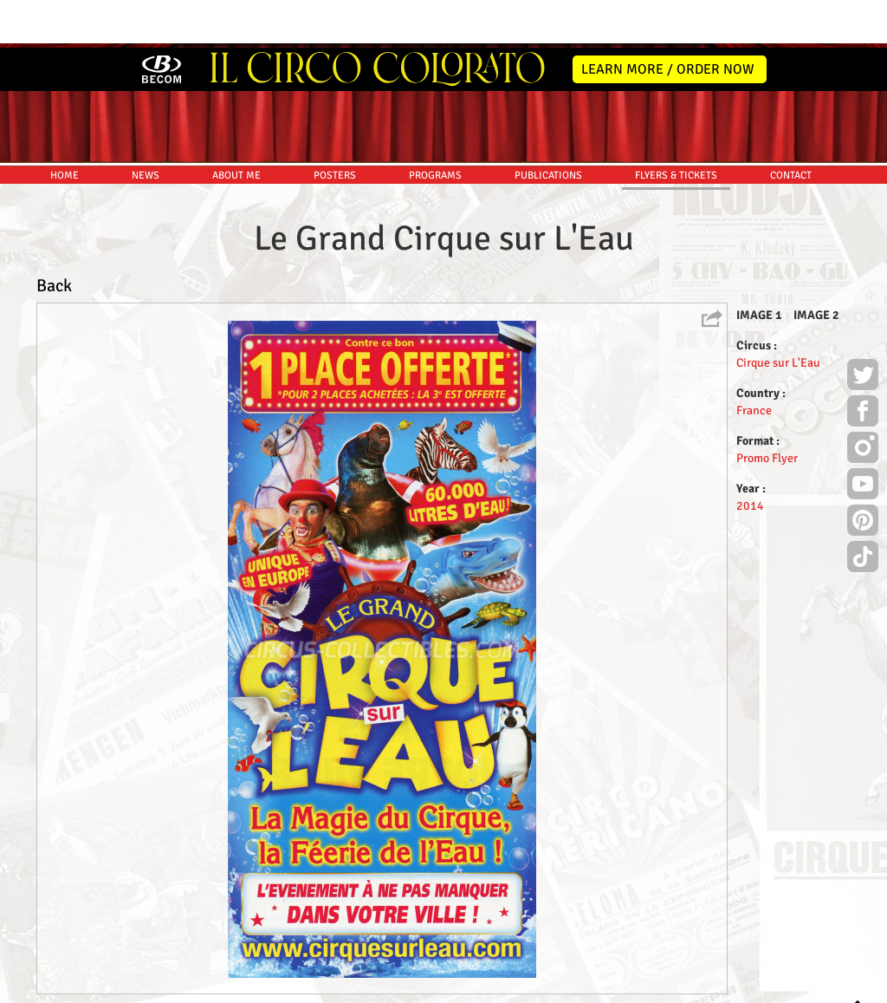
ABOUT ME (236, 127)
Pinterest (862, 475)
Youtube (862, 438)
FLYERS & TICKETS (676, 127)
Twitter (862, 329)
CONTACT (791, 127)
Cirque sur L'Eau (778, 315)
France (754, 362)
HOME (64, 127)
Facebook (862, 366)
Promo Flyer (767, 410)
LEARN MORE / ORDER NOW (667, 21)
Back (54, 238)
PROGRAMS (435, 127)
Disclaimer (394, 986)
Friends (447, 986)
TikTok (862, 511)
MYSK (825, 981)
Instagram (862, 402)
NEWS (145, 127)
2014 (750, 458)
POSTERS (335, 127)
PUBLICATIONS (548, 127)
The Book (496, 986)
